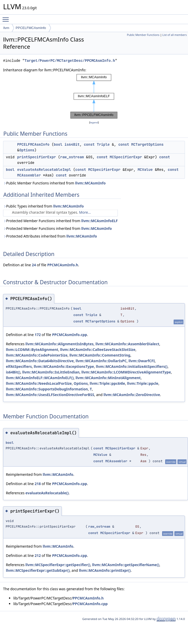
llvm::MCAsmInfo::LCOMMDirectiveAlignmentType (126, 372)
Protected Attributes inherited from (50, 236)
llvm (6, 28)
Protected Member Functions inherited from (60, 220)
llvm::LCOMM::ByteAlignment (32, 349)
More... (85, 212)
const (89, 144)
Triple (103, 144)
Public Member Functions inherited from (54, 183)
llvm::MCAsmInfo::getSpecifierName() (125, 564)
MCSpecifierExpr (126, 157)
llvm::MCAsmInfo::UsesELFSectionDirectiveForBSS (50, 394)
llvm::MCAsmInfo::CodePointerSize (37, 355)
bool (58, 144)
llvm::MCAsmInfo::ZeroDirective (131, 394)
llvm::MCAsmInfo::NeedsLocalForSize (39, 383)
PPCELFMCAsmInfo (31, 28)
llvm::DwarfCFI (142, 360)
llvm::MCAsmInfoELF (99, 220)
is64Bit (72, 144)
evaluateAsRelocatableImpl (44, 169)
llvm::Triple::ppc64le (107, 383)
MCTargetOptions (147, 144)
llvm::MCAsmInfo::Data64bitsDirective (40, 360)
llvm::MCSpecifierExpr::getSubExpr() (38, 570)
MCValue (145, 169)
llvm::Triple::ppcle (142, 383)
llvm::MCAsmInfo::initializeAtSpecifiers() (132, 366)
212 (38, 555)
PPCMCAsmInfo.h (62, 264)
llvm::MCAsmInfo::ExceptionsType (64, 366)
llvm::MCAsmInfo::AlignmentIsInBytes (59, 343)
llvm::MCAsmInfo (90, 183)
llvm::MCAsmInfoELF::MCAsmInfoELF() (40, 377)
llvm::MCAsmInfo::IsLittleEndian (51, 372)
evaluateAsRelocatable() (47, 492)
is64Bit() (13, 372)
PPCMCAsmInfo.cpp (69, 334)
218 (38, 483)
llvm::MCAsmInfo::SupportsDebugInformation (47, 389)
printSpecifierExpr (36, 157)
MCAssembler (29, 175)
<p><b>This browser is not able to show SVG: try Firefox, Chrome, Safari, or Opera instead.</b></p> (94, 96)
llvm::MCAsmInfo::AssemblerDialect (127, 343)
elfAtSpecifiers (19, 366)
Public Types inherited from (43, 206)
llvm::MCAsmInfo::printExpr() (105, 570)
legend (94, 122)
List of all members (174, 35)
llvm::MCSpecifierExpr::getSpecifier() (57, 564)
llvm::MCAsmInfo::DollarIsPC (101, 360)
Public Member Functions (143, 35)
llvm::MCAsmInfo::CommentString (99, 355)
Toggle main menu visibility (7, 17)
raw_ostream (72, 157)
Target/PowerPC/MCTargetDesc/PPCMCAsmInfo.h (70, 60)
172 (38, 334)
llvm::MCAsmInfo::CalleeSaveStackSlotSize (97, 349)
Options (26, 150)
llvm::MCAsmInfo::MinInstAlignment (108, 377)
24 (34, 264)
